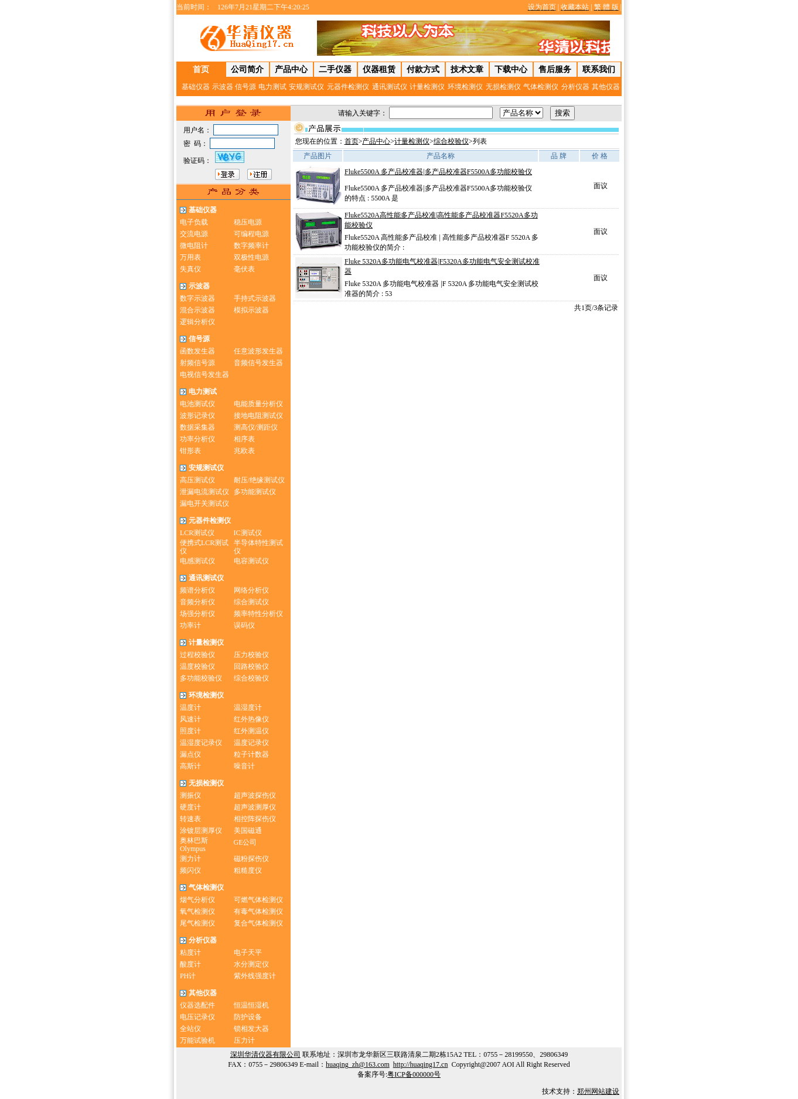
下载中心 (511, 69)
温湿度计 (248, 707)
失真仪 (190, 269)
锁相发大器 (251, 1029)
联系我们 (598, 69)
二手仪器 (335, 69)
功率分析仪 (197, 439)
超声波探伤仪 (255, 795)
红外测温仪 (251, 731)
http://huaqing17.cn (420, 1064)
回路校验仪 (251, 666)
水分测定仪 (251, 964)
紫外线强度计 (255, 976)
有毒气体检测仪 (258, 911)
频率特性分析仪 (258, 614)
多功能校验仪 (201, 678)
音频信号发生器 (258, 363)
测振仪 (190, 795)
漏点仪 (190, 754)
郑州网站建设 (598, 1091)
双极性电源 (251, 257)
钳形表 (190, 451)
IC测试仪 (248, 533)
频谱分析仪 (197, 590)
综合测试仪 (251, 602)
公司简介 (247, 69)
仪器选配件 (197, 1005)
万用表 (190, 257)
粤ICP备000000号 (414, 1074)
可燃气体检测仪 (258, 900)
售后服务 (554, 69)
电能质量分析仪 (258, 404)
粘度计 (190, 952)
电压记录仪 (197, 1017)
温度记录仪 (251, 743)
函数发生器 (197, 351)
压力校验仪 (251, 655)
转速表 (190, 819)
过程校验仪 (197, 655)
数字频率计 (251, 245)
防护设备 (248, 1017)
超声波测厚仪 (255, 807)
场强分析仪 (197, 614)
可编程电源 (251, 234)
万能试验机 (197, 1040)
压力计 (244, 1040)
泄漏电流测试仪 (204, 492)
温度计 (190, 707)
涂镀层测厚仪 (201, 830)
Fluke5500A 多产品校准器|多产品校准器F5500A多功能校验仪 (438, 172)
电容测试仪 (251, 561)
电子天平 (248, 952)
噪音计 (244, 766)
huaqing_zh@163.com (358, 1064)
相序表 (244, 439)
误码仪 (244, 625)
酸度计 (190, 964)
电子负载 (194, 222)
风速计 (190, 719)
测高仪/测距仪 (256, 427)
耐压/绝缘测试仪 (259, 480)
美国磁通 (248, 830)
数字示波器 (197, 298)
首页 (352, 141)
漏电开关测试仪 (204, 503)
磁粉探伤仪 (251, 859)
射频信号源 (197, 363)
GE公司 (245, 842)
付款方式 (423, 69)
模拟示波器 (251, 310)
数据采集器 (197, 427)
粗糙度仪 (248, 870)
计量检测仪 (411, 141)
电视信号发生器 (204, 374)
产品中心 (291, 69)
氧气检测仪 (197, 911)
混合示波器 (197, 310)
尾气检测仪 (197, 923)
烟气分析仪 (197, 900)
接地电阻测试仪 (258, 415)
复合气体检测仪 (258, 923)
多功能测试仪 (255, 492)
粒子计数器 (251, 754)
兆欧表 (244, 451)
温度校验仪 (197, 666)
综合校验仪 (251, 678)
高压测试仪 (197, 480)
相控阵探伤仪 (255, 819)
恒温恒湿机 (251, 1005)
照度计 (190, 731)
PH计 (188, 976)
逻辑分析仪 (197, 322)
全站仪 (190, 1029)
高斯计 (190, 766)
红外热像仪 (251, 719)
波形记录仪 (197, 415)
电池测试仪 (197, 404)
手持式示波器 (255, 298)
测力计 (190, 859)
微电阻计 (194, 245)
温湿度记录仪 (201, 743)
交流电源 (194, 234)
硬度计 (190, 807)
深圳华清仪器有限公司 (265, 1054)
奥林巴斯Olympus (194, 844)
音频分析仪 (197, 602)
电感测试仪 (197, 561)
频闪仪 (190, 870)
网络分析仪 (251, 590)
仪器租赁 (379, 69)
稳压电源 (248, 222)
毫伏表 (244, 269)
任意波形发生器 (258, 351)
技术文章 (467, 69)
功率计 (190, 625)
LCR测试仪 (197, 533)
